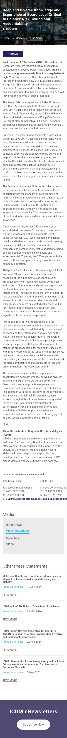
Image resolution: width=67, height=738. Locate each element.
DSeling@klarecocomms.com (23, 498)
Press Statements (17, 530)
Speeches (12, 538)
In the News (35, 38)
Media (19, 38)
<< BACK (13, 53)
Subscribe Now (33, 724)
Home (6, 38)
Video (10, 544)
